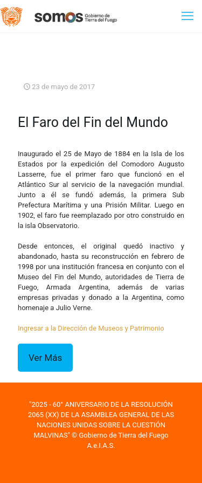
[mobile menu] (187, 16)
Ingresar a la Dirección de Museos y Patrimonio (91, 328)
